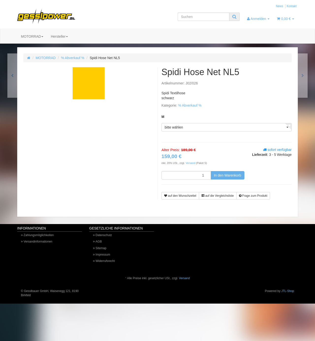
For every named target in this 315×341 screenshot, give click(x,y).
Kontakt (292, 6)
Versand (191, 163)
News (279, 6)
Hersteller (59, 36)
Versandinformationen (38, 241)
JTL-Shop (287, 291)
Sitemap (100, 248)
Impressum (102, 254)
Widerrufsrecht (105, 261)
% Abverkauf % (72, 58)
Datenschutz (103, 235)
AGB (98, 241)
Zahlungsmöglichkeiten (39, 235)
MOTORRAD (32, 36)
